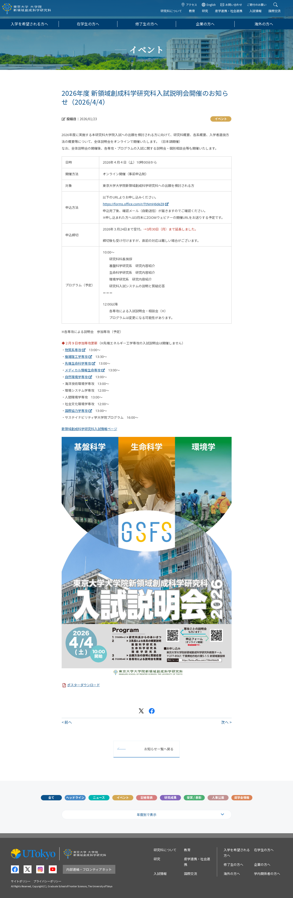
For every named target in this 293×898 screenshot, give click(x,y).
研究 (208, 13)
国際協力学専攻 (76, 410)
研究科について (174, 13)
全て (51, 797)
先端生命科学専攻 (78, 363)
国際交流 (278, 13)
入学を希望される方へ (29, 24)
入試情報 (258, 13)
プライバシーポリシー (47, 881)
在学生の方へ (88, 24)
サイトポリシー (21, 881)
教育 (195, 13)
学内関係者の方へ (267, 873)
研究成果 (170, 797)
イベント (123, 797)
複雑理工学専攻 (76, 356)
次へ (225, 722)
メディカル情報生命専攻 (83, 370)
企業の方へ (205, 24)
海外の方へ (263, 24)
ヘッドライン (75, 797)
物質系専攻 (73, 350)
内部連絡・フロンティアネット (89, 869)
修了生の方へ (146, 24)
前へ (68, 722)
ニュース (99, 797)
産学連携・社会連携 (231, 13)
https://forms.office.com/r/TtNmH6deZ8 (133, 204)
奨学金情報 (241, 797)
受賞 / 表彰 (194, 797)
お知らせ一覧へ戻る (158, 749)
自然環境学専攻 (76, 377)
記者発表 (147, 797)
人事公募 (218, 797)
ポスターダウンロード (83, 685)
